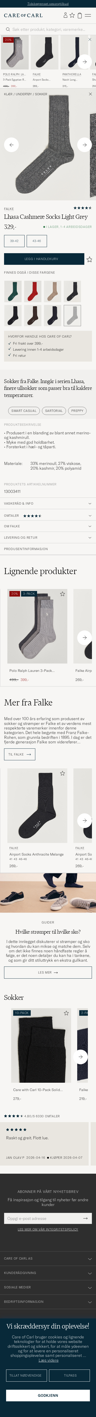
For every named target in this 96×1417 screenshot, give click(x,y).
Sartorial (54, 411)
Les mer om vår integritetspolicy (48, 1229)
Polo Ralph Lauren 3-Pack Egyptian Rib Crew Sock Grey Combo (33, 670)
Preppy (77, 411)
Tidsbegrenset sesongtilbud (48, 4)
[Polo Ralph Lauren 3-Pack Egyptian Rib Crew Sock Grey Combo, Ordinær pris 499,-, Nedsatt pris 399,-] (15, 61)
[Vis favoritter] (72, 15)
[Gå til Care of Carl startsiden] (23, 15)
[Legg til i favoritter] (61, 595)
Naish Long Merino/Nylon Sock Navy (73, 80)
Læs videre (49, 1360)
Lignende (40, 571)
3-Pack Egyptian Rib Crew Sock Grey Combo (14, 80)
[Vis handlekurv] (79, 15)
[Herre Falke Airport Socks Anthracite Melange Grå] (44, 52)
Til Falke (19, 754)
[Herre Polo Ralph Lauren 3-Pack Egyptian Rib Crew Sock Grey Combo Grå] (15, 52)
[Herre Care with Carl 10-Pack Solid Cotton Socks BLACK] (41, 1045)
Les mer (45, 972)
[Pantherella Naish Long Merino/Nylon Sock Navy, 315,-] (74, 61)
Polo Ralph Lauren (14, 75)
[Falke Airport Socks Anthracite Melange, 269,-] (44, 61)
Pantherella (71, 74)
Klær (8, 94)
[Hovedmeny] (87, 15)
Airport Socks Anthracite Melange (44, 80)
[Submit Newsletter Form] (85, 1218)
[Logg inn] (65, 15)
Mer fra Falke (28, 702)
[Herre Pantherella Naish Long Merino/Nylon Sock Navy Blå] (74, 52)
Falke (37, 74)
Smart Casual (24, 411)
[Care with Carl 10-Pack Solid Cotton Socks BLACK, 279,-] (41, 1054)
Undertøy (24, 94)
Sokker (41, 94)
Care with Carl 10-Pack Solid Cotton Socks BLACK (36, 1090)
